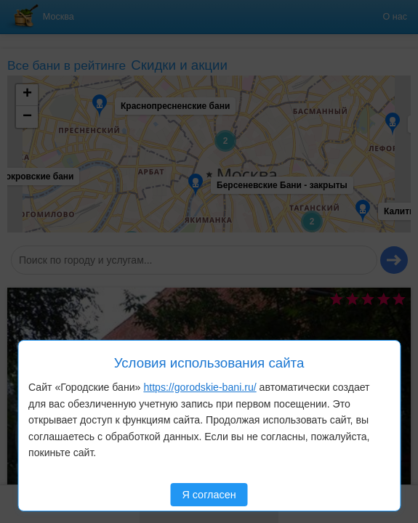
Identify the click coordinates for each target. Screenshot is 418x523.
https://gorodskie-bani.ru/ (199, 387)
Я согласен (209, 494)
